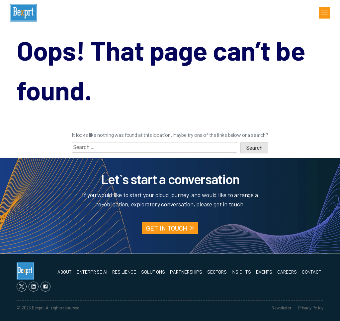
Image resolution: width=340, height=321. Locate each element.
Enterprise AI (92, 272)
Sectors (216, 272)
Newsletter (282, 307)
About (64, 272)
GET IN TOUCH (167, 228)
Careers (287, 272)
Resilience (124, 272)
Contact (311, 272)
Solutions (153, 272)
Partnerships (186, 272)
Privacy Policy (310, 307)
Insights (241, 272)
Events (264, 272)
